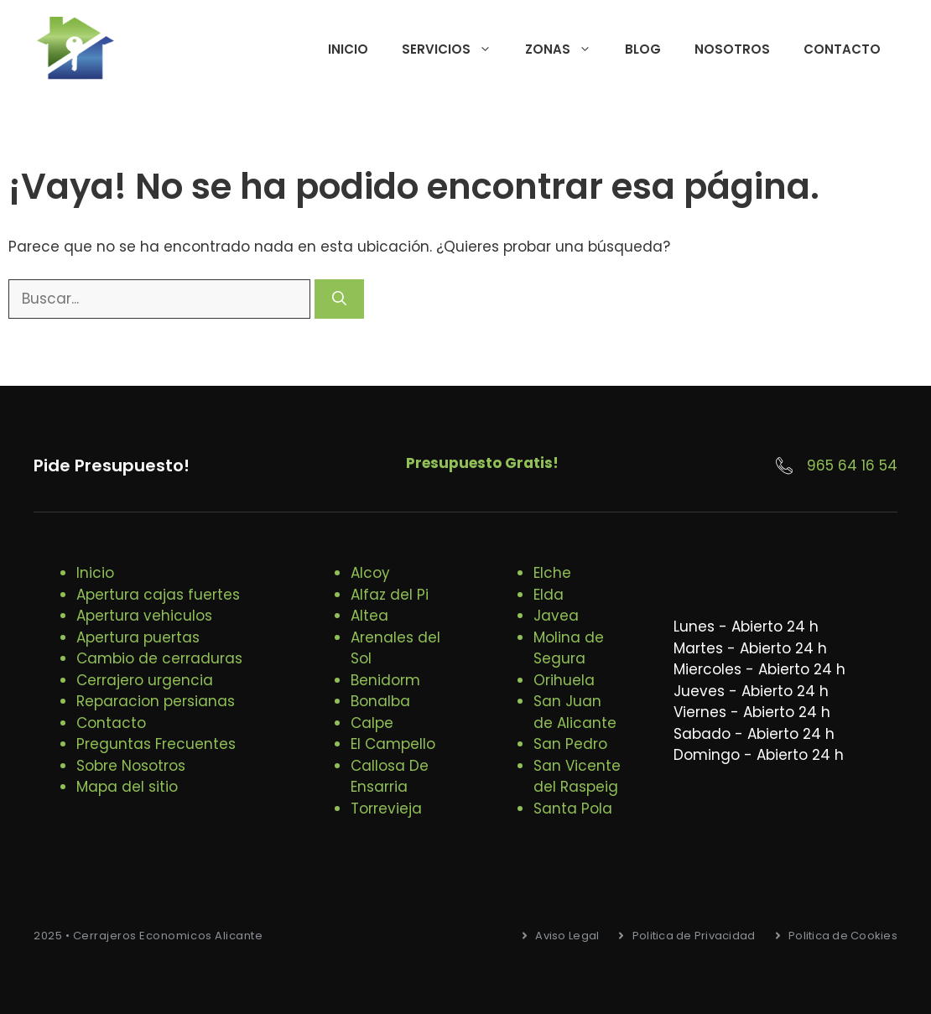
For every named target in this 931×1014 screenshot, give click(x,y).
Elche (552, 573)
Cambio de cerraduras (159, 658)
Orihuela (564, 680)
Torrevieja (386, 808)
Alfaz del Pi (390, 595)
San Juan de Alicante (574, 712)
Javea (556, 616)
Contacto (842, 49)
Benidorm (385, 680)
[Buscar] (339, 299)
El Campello (393, 744)
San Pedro (570, 744)
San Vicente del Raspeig (577, 777)
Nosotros (732, 49)
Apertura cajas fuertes (158, 595)
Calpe (372, 723)
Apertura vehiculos (144, 616)
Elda (548, 595)
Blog (643, 49)
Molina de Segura (568, 648)
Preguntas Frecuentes (156, 744)
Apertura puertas (138, 637)
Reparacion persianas (155, 701)
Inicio (348, 49)
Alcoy (370, 573)
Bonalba (380, 701)
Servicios (455, 49)
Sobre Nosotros (130, 766)
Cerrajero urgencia (144, 680)
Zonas (566, 49)
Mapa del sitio (127, 787)
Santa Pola (572, 808)
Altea (369, 616)
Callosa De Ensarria (390, 777)
